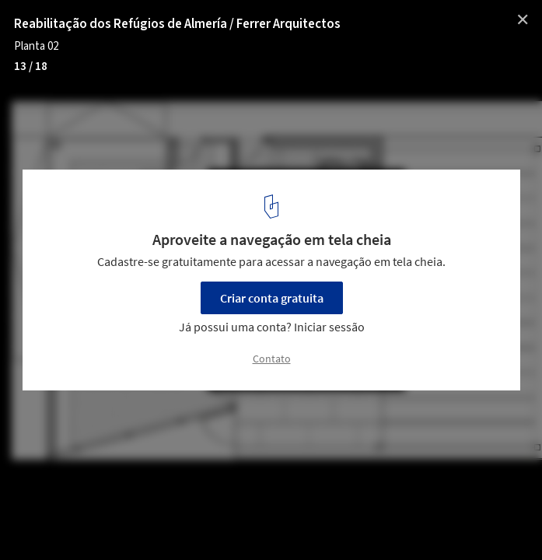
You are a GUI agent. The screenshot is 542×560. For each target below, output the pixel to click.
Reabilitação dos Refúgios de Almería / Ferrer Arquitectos (177, 24)
